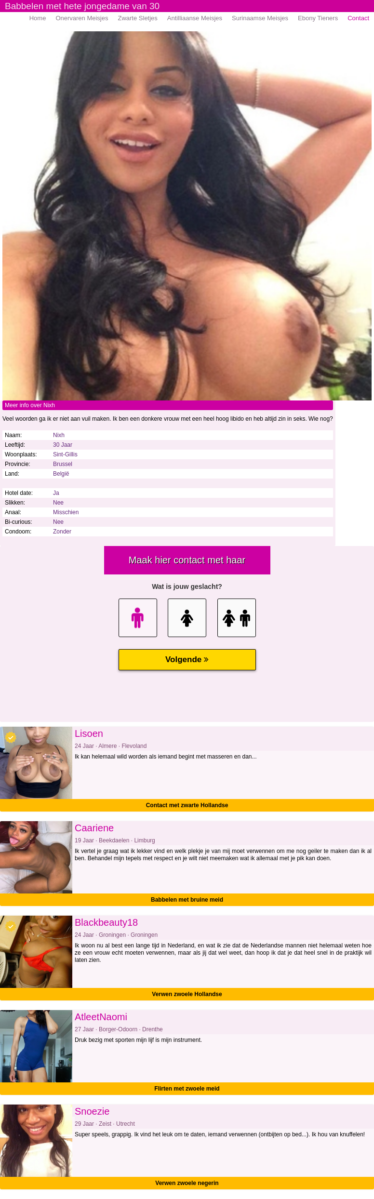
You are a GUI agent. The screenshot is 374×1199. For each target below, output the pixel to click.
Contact (358, 18)
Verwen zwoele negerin (186, 1183)
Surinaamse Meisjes (260, 18)
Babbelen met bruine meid (187, 899)
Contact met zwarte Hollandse (187, 805)
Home (37, 18)
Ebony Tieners (318, 18)
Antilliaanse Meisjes (194, 18)
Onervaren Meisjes (81, 18)
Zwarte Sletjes (137, 18)
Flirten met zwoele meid (186, 1088)
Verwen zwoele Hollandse (187, 994)
